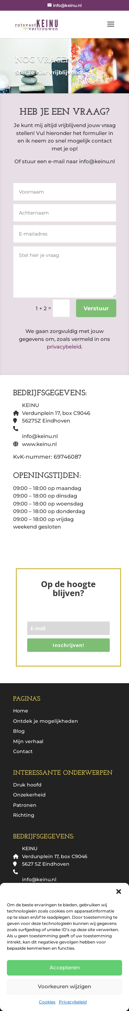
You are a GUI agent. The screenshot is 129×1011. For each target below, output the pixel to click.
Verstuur (96, 308)
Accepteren (65, 967)
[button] (118, 891)
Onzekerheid (29, 795)
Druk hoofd (27, 785)
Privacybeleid (73, 1001)
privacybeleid (64, 346)
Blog (19, 731)
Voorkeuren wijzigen (64, 986)
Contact (23, 751)
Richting (23, 815)
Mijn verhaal (28, 741)
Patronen (24, 805)
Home (20, 711)
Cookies (47, 1001)
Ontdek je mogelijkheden (45, 721)
